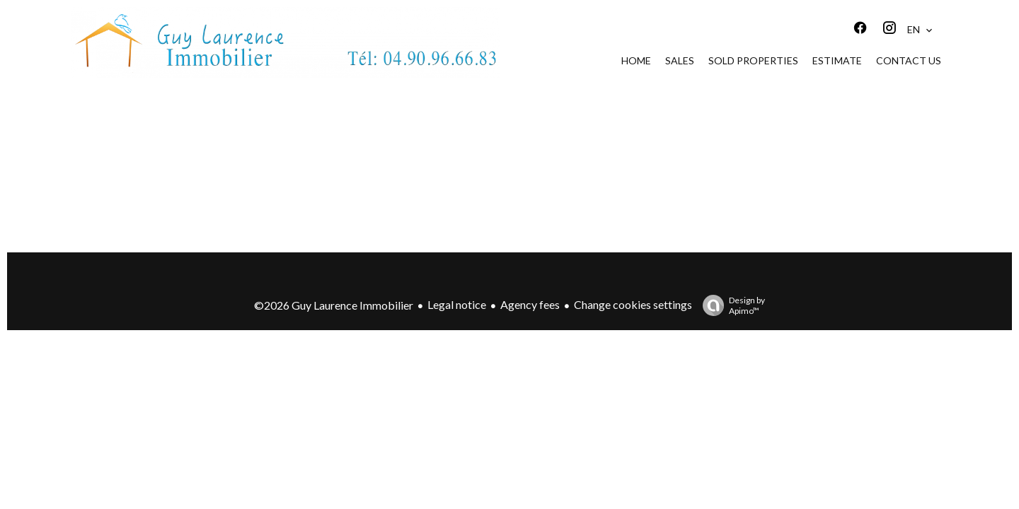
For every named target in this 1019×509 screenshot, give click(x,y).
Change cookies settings (633, 304)
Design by (730, 305)
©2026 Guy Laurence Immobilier (333, 305)
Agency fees (530, 304)
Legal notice (456, 304)
